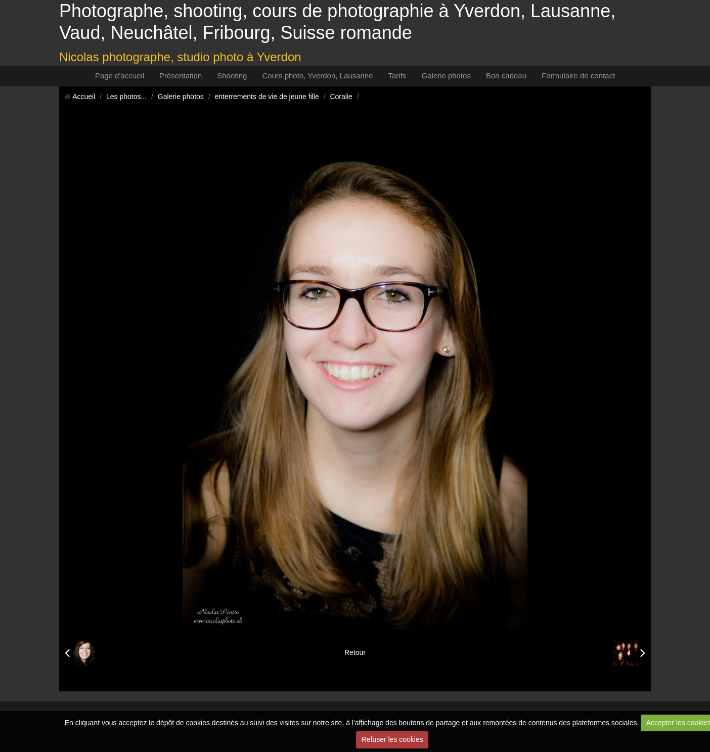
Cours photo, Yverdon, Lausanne (317, 75)
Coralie (341, 96)
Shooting (232, 75)
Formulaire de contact (578, 75)
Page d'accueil (119, 75)
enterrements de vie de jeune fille (267, 96)
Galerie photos (446, 75)
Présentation (180, 75)
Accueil (83, 96)
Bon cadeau (506, 75)
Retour (355, 652)
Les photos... (126, 96)
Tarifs (397, 75)
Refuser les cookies (392, 739)
